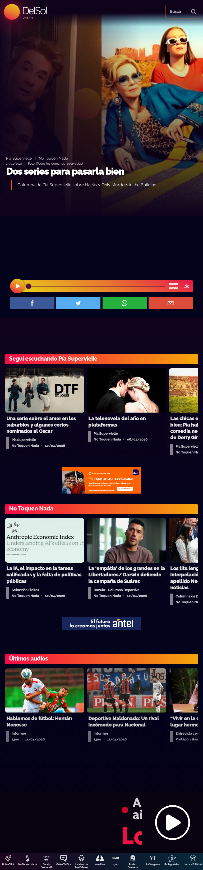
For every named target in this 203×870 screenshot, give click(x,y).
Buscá (175, 11)
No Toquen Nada (27, 864)
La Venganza (153, 864)
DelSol (34, 10)
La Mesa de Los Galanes (81, 866)
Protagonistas (171, 864)
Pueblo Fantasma (133, 866)
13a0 (115, 864)
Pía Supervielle (19, 158)
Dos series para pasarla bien (65, 171)
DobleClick (8, 864)
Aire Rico (100, 864)
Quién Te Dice (63, 864)
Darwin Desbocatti (46, 866)
